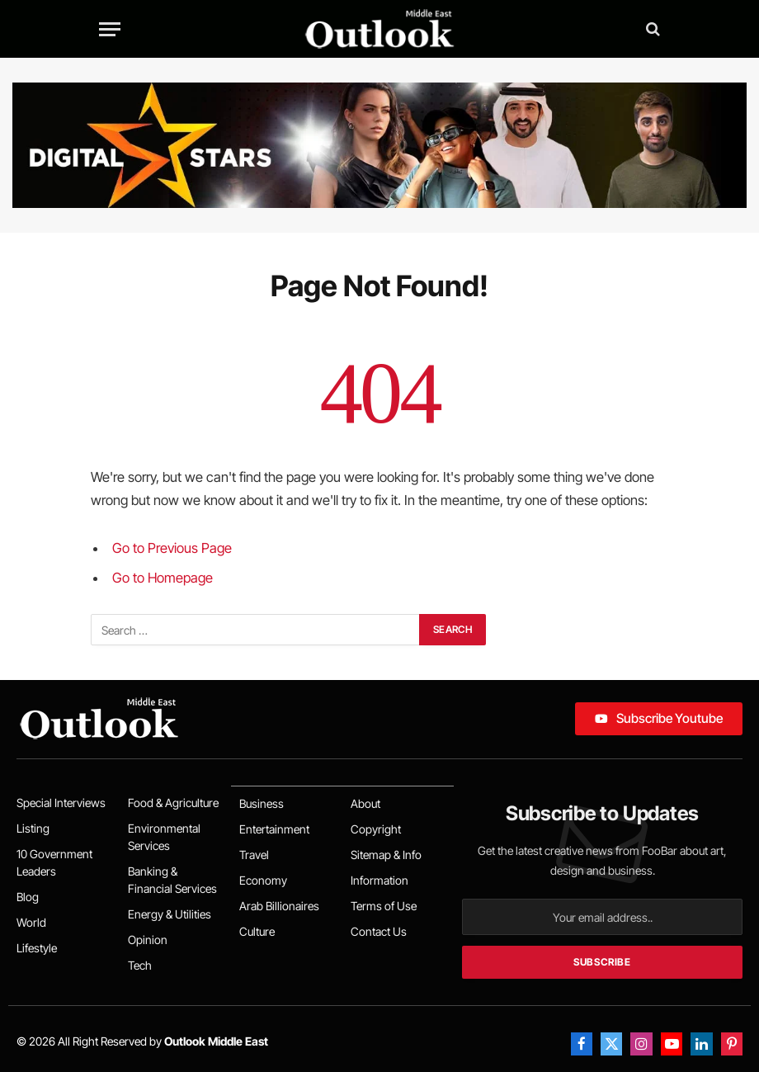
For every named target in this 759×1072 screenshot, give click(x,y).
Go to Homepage (162, 577)
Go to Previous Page (172, 548)
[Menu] (109, 29)
